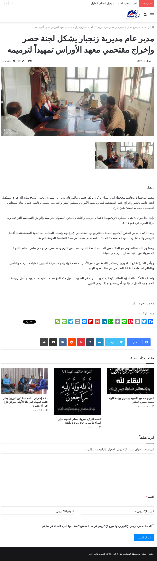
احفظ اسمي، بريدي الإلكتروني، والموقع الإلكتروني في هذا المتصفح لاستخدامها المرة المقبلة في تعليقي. (96, 526)
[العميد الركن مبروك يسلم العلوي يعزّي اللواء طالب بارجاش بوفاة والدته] (77, 391)
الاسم (150, 496)
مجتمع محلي (133, 27)
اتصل (102, 553)
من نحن (92, 553)
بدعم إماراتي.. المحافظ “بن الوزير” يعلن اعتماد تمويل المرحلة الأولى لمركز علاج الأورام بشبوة (25, 402)
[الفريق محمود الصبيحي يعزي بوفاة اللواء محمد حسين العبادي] (130, 381)
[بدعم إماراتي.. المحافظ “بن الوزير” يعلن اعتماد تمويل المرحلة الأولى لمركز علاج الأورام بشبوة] (24, 381)
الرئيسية (148, 27)
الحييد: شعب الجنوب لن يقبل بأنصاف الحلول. (113, 3)
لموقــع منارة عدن (121, 553)
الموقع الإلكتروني (65, 511)
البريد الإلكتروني (144, 511)
